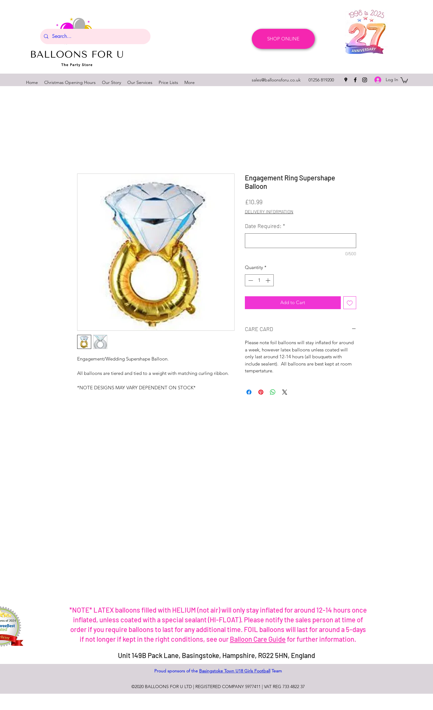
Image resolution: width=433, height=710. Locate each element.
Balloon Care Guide (258, 639)
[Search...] (94, 36)
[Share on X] (284, 392)
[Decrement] (250, 280)
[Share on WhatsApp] (273, 392)
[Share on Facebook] (249, 392)
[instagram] (365, 80)
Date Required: (265, 225)
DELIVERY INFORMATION (269, 211)
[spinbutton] (259, 280)
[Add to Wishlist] (349, 302)
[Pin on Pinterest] (261, 392)
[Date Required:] (300, 240)
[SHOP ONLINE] (283, 39)
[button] (404, 80)
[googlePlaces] (346, 80)
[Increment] (268, 280)
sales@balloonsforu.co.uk (276, 80)
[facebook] (355, 80)
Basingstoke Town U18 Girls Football (234, 671)
